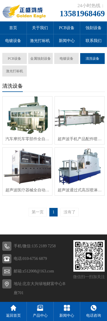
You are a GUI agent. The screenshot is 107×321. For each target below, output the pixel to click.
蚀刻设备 (94, 28)
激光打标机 (40, 41)
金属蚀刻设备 (40, 59)
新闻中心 (67, 41)
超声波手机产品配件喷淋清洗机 (80, 139)
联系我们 (94, 41)
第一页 (38, 212)
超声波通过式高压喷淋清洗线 (80, 190)
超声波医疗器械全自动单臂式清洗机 (27, 190)
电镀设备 (13, 41)
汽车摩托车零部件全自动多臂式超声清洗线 (27, 139)
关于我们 (40, 28)
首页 (13, 28)
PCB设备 (66, 28)
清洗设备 (92, 59)
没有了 (70, 212)
